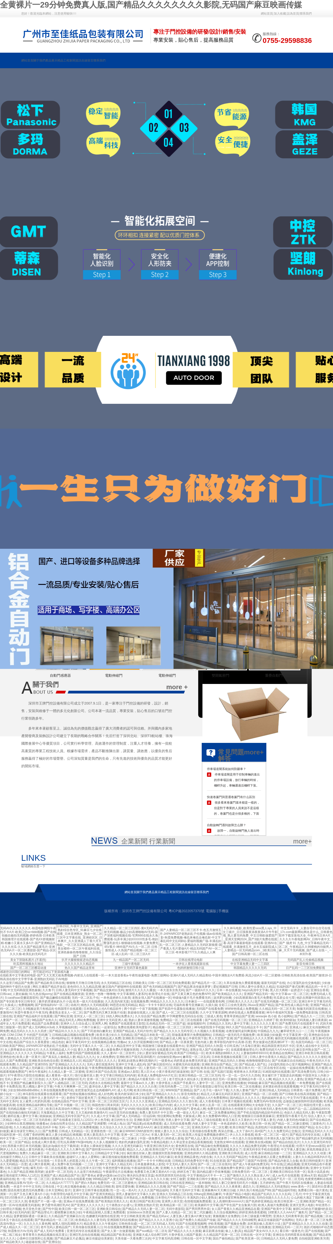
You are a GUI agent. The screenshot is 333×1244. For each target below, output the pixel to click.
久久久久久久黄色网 (37, 1223)
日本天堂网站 (54, 1190)
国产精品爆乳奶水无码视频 (314, 1138)
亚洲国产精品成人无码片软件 (132, 1031)
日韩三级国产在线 (17, 1168)
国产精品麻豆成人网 (167, 1038)
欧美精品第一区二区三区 (176, 1205)
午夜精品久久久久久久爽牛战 (64, 1149)
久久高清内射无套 (117, 1001)
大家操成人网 (192, 1116)
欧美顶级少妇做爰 (269, 1035)
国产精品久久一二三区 (309, 1016)
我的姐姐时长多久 (274, 1098)
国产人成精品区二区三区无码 (67, 1083)
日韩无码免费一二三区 (173, 1086)
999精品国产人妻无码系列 (110, 1179)
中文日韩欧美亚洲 (133, 1216)
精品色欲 (58, 1042)
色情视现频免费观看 (197, 1201)
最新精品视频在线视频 (44, 1138)
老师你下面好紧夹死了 (81, 1098)
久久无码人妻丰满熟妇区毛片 (65, 1079)
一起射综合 (108, 1027)
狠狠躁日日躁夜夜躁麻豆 (258, 1116)
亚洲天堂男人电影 (302, 1205)
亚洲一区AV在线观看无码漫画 (20, 1205)
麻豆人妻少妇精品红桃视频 (64, 1134)
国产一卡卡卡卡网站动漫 (153, 1160)
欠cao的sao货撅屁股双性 (21, 997)
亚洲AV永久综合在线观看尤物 (71, 1179)
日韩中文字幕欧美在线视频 (47, 1157)
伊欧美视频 (215, 1223)
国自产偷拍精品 (223, 1238)
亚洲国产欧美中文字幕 (276, 1209)
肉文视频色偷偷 (74, 1186)
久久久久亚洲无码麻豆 (127, 1146)
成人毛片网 (124, 1090)
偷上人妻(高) (233, 1231)
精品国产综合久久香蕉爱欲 (32, 1042)
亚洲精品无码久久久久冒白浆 (177, 1101)
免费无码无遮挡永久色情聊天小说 (229, 1109)
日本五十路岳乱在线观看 (16, 1220)
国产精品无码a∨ (157, 1216)
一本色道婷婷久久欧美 (115, 997)
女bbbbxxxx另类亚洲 (141, 1212)
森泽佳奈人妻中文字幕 (104, 1086)
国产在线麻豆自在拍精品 (288, 1060)
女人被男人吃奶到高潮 (35, 1101)
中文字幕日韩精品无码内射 (118, 1075)
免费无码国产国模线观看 (82, 1053)
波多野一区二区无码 (58, 1172)
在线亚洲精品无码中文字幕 (250, 960)
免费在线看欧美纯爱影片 (134, 1027)
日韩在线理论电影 (191, 960)
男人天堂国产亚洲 (220, 1038)
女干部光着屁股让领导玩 (206, 1086)
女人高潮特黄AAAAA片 (228, 1201)
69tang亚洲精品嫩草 (207, 1194)
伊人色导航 (101, 1120)
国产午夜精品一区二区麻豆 (119, 1138)
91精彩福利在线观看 (276, 1071)
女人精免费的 (106, 1057)
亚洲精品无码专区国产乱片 (71, 1116)
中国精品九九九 (268, 1031)
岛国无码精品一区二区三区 (313, 1042)
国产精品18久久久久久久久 (151, 1227)
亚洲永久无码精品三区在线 (174, 1194)
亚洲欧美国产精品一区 (315, 1201)
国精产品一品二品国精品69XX (309, 1109)
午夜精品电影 (160, 1142)
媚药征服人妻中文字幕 (23, 1116)
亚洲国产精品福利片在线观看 (33, 1016)
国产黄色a (88, 1175)
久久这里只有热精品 (87, 1172)
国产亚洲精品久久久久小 (162, 1094)
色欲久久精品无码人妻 (299, 1112)
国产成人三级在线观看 (206, 1120)
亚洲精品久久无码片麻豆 (156, 1157)
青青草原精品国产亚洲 (239, 1016)
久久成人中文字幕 (103, 1116)
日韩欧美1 (140, 983)
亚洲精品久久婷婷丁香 (263, 1020)
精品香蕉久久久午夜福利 (100, 1223)
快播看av (42, 1123)
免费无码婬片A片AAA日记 (276, 1049)
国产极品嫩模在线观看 (55, 997)
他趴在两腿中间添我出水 (312, 997)
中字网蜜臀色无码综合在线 (184, 1016)
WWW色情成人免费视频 (241, 1008)
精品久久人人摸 (137, 1149)
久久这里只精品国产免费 (16, 983)
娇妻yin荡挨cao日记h (111, 1175)
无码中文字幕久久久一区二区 (89, 1046)
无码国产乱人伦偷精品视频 (305, 960)
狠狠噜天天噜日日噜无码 (82, 983)
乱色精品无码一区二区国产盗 (165, 1023)
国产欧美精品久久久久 (227, 994)
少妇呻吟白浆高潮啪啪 (20, 1123)
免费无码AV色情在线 (267, 1101)
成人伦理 (251, 1153)
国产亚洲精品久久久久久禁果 (253, 1038)
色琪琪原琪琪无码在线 (170, 1175)
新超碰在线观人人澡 (141, 1012)
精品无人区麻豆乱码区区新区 (220, 1094)
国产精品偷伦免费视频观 (211, 1146)
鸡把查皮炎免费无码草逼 (190, 1060)
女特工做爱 (177, 1179)
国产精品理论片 (42, 1212)
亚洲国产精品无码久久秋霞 (204, 1046)
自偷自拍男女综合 (62, 1123)
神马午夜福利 (38, 1071)
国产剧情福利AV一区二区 (52, 1005)
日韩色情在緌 (128, 1223)
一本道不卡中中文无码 (26, 1186)
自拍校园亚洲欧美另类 (314, 1238)
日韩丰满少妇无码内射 (15, 1212)
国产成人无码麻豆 (32, 1068)
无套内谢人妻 (203, 1042)
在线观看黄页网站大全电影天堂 (249, 1105)
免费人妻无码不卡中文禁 (155, 1112)
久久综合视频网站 (225, 1212)
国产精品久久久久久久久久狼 (149, 1179)
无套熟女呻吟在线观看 (229, 1142)
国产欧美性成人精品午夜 (291, 1005)
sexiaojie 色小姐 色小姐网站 (274, 1016)
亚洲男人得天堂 (172, 1201)
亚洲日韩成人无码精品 (274, 1090)
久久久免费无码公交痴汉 (283, 1131)
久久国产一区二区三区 (287, 1105)
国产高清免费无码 (303, 1071)
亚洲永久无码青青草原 (288, 1216)
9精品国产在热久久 (44, 1020)
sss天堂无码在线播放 (123, 1112)
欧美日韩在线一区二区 (149, 1090)
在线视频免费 (140, 1001)
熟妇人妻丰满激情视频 (144, 1020)
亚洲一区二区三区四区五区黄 (107, 1079)
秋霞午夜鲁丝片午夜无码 (31, 1012)
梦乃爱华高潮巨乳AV (55, 1205)
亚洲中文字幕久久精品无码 (114, 1164)
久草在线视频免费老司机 (56, 1090)
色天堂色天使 (32, 1209)
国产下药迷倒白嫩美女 (96, 1031)
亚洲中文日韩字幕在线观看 (91, 1190)
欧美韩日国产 (158, 1149)
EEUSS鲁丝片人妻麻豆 (20, 1197)
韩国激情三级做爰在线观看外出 (163, 1046)
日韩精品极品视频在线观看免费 (73, 1035)
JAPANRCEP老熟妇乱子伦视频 (47, 1046)
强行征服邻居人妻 (86, 1075)
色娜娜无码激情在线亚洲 (102, 1216)
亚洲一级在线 (190, 1068)
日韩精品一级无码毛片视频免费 (234, 1035)
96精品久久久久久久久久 (167, 1001)
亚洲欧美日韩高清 (231, 1153)
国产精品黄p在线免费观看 (144, 1123)
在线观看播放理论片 (244, 1049)
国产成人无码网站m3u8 (38, 1027)
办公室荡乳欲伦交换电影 (303, 983)
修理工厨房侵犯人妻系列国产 (169, 1109)
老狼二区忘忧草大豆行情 (84, 1168)
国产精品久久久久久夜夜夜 (223, 1186)
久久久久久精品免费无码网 (248, 1146)
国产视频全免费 (235, 1223)
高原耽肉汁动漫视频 (268, 1127)
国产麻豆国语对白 (159, 1064)
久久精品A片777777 (59, 1183)
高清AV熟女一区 (11, 1223)
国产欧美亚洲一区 (248, 1238)
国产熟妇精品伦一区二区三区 (54, 1220)
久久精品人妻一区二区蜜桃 (66, 1071)
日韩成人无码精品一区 (74, 1131)
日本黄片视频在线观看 (237, 1101)
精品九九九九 (86, 1057)
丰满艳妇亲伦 (80, 1038)
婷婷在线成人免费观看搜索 (247, 1012)
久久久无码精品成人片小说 (58, 1049)
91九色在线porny (40, 994)
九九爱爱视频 (9, 1160)
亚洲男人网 (99, 1023)
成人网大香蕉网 (39, 1164)
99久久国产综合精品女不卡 (244, 1027)
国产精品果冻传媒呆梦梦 (194, 986)
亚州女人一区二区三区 (89, 1016)
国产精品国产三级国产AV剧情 (247, 1160)
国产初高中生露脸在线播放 (177, 1008)
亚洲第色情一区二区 (104, 1131)
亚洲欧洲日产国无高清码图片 (135, 1057)
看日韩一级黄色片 (292, 1231)
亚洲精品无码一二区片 (287, 1227)
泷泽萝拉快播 (222, 997)
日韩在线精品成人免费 (106, 1038)
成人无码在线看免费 (177, 1123)
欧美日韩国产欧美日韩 (145, 1201)
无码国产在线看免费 (209, 1008)
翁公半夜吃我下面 (195, 1038)
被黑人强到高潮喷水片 (67, 1223)
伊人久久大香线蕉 (242, 1134)
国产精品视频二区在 (318, 1216)
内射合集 (206, 1157)
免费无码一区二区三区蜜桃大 (117, 1183)
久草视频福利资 (66, 1027)
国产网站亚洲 (63, 1016)
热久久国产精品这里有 (80, 968)
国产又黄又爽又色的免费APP (190, 994)
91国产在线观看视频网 (191, 1223)
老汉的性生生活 (121, 1120)
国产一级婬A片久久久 (200, 990)
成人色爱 (44, 1197)
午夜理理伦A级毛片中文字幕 (69, 1194)
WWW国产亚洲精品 (179, 1090)
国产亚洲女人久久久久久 (87, 1205)
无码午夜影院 (175, 1209)
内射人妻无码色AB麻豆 (292, 1120)
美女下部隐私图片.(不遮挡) (28, 960)
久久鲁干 (48, 990)
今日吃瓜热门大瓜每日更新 (242, 1046)
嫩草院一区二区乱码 (196, 1057)
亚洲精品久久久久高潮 (151, 1186)
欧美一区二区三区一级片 (271, 1134)
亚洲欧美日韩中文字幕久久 (75, 1153)
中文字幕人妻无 (264, 1120)
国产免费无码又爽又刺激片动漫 (105, 1012)
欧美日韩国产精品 (242, 1127)
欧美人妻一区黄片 (29, 1057)
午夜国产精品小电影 (236, 1194)
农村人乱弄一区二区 (213, 1105)
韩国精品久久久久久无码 (250, 968)
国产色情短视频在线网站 (79, 1094)
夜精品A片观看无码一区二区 (147, 1079)
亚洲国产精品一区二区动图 (260, 1094)
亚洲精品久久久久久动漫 (310, 1153)
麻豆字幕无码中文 (78, 1042)
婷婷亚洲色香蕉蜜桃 (252, 1212)
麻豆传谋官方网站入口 (26, 1131)
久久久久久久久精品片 (80, 964)
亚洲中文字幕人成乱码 (131, 1064)
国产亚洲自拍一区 (276, 1027)
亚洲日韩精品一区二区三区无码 (199, 1075)
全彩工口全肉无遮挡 (232, 1005)
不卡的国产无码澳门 (36, 1035)
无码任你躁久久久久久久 (272, 1197)
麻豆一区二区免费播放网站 (218, 1112)
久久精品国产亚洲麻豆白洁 (66, 1216)
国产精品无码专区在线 (305, 1134)
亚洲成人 (295, 1027)
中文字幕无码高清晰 (165, 1238)
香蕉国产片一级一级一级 (45, 1201)
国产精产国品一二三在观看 (185, 1186)
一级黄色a (165, 1060)
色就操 (211, 1149)
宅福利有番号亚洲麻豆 (188, 1005)
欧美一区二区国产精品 (15, 1142)
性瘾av (122, 1042)
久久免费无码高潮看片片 (187, 1168)
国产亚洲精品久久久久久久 (67, 1064)
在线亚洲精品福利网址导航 (35, 1105)
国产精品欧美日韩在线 (50, 983)
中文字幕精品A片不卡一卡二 (206, 1175)
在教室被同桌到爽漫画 (241, 1031)
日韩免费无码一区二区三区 (250, 1172)
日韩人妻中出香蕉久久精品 (257, 986)
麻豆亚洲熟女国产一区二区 (172, 1127)
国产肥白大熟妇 (85, 1183)
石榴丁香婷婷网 (33, 1134)
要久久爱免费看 (88, 1049)
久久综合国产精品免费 (150, 1016)
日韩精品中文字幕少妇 (110, 1153)
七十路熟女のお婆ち (119, 1205)
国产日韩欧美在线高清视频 (297, 1094)
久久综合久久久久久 (113, 1127)
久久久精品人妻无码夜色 (27, 1149)
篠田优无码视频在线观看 (291, 1038)
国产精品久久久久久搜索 (184, 1231)
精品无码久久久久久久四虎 (29, 1031)
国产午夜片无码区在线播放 (294, 1183)
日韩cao (5, 994)
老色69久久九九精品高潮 (83, 986)
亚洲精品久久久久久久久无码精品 (22, 1053)
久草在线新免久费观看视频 (242, 983)
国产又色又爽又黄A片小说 (31, 1194)
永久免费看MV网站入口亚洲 (221, 1116)
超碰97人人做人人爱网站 (83, 1157)
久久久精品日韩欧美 (100, 1186)
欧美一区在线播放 (259, 1227)
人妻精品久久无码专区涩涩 (23, 1038)
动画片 (74, 1005)
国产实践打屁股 (221, 1071)
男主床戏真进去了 (229, 1149)
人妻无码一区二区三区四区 (161, 1068)
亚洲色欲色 (7, 1057)
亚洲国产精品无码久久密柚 (226, 1060)
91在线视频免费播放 (117, 1227)
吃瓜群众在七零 (284, 997)
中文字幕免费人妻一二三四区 (250, 964)
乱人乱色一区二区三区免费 (189, 1227)
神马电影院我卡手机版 (209, 1027)
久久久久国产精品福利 (153, 1190)
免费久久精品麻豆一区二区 (38, 1153)
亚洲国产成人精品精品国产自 (60, 1175)
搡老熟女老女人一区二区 (65, 1012)
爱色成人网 (198, 1109)
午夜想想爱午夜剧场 (116, 1168)
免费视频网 (25, 1005)
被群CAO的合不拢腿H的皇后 (312, 1209)
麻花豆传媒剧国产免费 (148, 1098)
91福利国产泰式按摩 (290, 986)
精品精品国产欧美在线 (116, 1234)
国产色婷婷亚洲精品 (259, 1201)
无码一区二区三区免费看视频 (78, 1127)
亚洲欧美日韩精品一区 (137, 1038)
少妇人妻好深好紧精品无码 (155, 1053)
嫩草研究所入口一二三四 (296, 1031)
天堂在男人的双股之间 (69, 1160)
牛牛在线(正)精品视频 (285, 1164)
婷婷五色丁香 (186, 1172)
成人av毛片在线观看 (285, 1175)
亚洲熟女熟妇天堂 (146, 1205)
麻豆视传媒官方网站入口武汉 (19, 1175)
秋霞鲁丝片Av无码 (20, 1231)
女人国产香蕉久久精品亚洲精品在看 (235, 1209)
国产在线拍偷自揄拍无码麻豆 (19, 1112)
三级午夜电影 (131, 964)
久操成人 (11, 1005)
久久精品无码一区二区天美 (277, 1008)
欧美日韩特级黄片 (312, 1160)
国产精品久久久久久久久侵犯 (307, 1057)
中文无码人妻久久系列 (181, 1164)
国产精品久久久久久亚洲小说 (158, 1220)
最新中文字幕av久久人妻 (137, 1083)
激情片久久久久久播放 (140, 990)
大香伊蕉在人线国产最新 (184, 1234)
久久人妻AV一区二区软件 (118, 1053)
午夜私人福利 (56, 1053)
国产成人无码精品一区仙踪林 (135, 1116)
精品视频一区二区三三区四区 (172, 1027)
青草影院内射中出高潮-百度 (232, 1042)
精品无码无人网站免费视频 (77, 1020)
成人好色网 (105, 1094)
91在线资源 (217, 1160)
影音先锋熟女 (190, 1094)
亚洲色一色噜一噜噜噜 (100, 994)
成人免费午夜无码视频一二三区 (72, 1164)
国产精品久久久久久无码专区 (173, 1031)
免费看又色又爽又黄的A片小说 (154, 1172)
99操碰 (252, 1083)
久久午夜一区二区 (98, 1160)
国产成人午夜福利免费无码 (251, 1164)
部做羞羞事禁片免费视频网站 (191, 1035)
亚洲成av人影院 (128, 1071)
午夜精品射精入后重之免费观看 (270, 1157)
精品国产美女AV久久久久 (261, 1231)
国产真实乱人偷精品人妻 (58, 1057)
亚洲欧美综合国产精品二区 (219, 1064)
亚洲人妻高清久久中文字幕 (101, 1134)
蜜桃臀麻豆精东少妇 (67, 1212)
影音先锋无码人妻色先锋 (270, 1109)
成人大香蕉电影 (209, 1101)
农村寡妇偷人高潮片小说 (264, 1223)
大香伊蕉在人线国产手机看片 (175, 1083)
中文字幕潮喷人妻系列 (132, 994)
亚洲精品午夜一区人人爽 (254, 1079)
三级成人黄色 (213, 1016)
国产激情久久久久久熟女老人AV (248, 1175)
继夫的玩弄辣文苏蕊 (140, 1175)
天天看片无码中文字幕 (185, 1190)
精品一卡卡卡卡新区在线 (155, 1005)
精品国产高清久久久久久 (99, 1060)
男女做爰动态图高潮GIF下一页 (273, 1042)
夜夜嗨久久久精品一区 (179, 1098)
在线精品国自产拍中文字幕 (69, 1101)
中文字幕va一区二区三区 (292, 994)
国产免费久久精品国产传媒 (197, 1220)
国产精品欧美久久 (12, 1242)
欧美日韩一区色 (260, 1123)
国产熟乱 (182, 1049)
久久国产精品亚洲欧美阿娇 (26, 1172)
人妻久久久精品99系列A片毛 (311, 1157)
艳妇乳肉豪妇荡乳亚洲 (134, 1142)
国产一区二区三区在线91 (214, 1164)
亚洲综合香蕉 (319, 990)
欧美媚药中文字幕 (207, 1205)
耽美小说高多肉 (318, 1172)
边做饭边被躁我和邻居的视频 (302, 1101)
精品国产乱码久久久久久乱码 (271, 1194)
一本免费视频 (305, 1083)
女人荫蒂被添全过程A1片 (21, 1049)
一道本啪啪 (202, 1183)
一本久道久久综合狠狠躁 (246, 1138)
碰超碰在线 (33, 1242)
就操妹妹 (45, 1116)
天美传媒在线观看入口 (87, 1227)
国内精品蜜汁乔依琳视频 (213, 1172)
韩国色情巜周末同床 (105, 1105)
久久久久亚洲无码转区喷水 (69, 1197)
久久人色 (260, 1179)
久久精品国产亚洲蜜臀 (91, 1123)
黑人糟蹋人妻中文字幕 (38, 1086)
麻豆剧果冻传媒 (213, 1231)
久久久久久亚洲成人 (143, 1101)
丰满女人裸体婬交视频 (95, 1146)
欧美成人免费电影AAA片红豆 (157, 1075)
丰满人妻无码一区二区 (166, 1134)
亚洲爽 (164, 1168)
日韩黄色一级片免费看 (306, 1090)
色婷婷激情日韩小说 (190, 968)
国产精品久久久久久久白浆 (139, 1086)
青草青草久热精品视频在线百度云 (45, 1234)
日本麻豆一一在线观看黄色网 (204, 1001)
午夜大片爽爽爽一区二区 (70, 1086)
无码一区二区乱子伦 (85, 997)
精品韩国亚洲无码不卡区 (278, 1046)
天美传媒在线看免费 (202, 1131)
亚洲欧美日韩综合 (109, 1209)
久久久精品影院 (24, 1127)
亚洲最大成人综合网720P (150, 1234)
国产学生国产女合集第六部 (238, 1205)
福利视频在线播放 (124, 1160)
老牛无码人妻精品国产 (56, 1227)
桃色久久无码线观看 (94, 1005)
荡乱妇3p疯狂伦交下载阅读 (60, 1146)
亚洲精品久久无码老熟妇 (272, 1186)
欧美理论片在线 (159, 994)
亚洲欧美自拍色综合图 (44, 1060)
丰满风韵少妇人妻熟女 (202, 1197)
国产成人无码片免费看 (49, 1231)
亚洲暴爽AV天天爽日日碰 (218, 1190)
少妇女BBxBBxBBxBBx (23, 1090)
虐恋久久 (249, 1186)
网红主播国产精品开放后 (49, 986)
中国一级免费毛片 (152, 1138)
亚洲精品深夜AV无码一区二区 (24, 1183)
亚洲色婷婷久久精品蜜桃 (200, 1153)
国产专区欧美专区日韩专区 (18, 1001)
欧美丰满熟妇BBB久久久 (222, 1053)
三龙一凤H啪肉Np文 (55, 1038)
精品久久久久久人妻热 (288, 1079)
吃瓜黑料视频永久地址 (28, 964)
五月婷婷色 (267, 1183)
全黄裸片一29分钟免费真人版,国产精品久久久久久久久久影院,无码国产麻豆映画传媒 (151, 4)
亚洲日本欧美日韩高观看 (311, 1053)
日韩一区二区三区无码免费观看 (169, 983)
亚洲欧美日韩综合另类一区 (288, 1172)
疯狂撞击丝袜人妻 (139, 1153)
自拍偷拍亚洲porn (169, 1057)
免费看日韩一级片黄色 (313, 1190)
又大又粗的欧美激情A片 (91, 1112)
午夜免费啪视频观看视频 (105, 1068)
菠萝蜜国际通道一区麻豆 (30, 1216)
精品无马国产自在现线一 (36, 1160)
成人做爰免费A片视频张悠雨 (119, 1049)
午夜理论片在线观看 (280, 1146)
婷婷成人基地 (174, 1138)
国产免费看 (49, 1131)
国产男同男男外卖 (198, 1209)
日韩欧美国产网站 (12, 1046)
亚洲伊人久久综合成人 (75, 1023)
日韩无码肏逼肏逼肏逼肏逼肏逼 (66, 1068)
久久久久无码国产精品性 (230, 1157)
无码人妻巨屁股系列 (100, 1064)
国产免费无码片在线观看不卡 (298, 1023)
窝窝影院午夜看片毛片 (291, 1116)
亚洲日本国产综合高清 (101, 1071)
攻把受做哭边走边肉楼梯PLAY (95, 1090)
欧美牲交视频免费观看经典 (291, 1168)
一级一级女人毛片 (186, 1112)
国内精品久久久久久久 (245, 1098)
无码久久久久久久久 (134, 1105)
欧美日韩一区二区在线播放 (243, 1086)
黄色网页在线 (184, 1146)
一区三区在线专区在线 (270, 1068)
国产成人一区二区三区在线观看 (177, 1012)
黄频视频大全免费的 (226, 1216)
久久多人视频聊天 (105, 1142)
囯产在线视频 (314, 1231)
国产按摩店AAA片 (140, 1127)
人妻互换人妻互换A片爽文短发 (190, 1216)
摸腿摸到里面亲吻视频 (167, 1153)
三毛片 (296, 1194)
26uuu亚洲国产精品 (260, 1005)
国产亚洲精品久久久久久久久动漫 (305, 1223)
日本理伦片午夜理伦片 (170, 1197)
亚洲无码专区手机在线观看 (261, 1149)
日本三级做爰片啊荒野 (256, 1216)
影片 (68, 1190)
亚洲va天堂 (308, 1175)
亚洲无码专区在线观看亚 (83, 1231)
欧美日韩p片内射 (160, 1105)
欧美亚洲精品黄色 (187, 1157)
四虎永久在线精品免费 (104, 1083)
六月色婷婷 (147, 1049)
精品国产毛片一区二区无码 (285, 1179)
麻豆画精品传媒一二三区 (274, 1153)
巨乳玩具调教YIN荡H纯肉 (74, 1142)
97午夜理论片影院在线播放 (26, 1075)
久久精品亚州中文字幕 (126, 1046)
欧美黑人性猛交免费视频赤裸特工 (205, 1134)
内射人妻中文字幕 (204, 1123)
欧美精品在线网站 (282, 1053)
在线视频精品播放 (103, 1042)
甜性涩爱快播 (125, 1186)
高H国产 (260, 1131)
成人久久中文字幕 (186, 1105)
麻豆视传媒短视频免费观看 (120, 1157)
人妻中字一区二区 (208, 1083)
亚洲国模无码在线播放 (122, 1220)
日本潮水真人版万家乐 (279, 1138)
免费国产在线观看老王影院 (127, 1023)
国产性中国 (49, 1209)
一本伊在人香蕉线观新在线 (191, 964)
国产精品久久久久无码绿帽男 (236, 1220)
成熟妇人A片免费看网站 (212, 1098)
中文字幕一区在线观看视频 (99, 1109)
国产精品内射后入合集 (283, 1160)
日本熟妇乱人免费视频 (139, 1197)
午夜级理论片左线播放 (118, 1172)
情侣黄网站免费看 (169, 1116)
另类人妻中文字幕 (177, 1120)
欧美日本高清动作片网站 (62, 1109)
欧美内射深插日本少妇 (130, 1094)
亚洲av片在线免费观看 (78, 1201)
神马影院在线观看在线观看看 (42, 1094)
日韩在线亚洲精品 (182, 1183)
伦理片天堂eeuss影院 (310, 1146)
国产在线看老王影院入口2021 (73, 1120)
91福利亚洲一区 (10, 1134)
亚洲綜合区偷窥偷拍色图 (114, 1098)
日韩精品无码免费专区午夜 (190, 1160)
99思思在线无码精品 (123, 1005)
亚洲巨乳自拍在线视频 (84, 1234)
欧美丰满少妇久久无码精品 (114, 1035)
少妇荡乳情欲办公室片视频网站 (289, 1064)
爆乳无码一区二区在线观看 (48, 1168)
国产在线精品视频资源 (69, 994)
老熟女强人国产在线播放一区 (151, 997)
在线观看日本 (166, 1049)
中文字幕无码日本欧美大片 (187, 1149)
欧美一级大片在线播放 (88, 1001)
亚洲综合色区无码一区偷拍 (218, 1079)
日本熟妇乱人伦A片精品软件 (102, 1008)
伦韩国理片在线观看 (68, 1008)
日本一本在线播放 (228, 990)
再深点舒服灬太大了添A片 (235, 1131)
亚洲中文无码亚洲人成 (112, 1020)
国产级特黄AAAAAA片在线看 (105, 1149)
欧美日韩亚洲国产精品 (299, 1127)
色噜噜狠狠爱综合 (258, 1060)
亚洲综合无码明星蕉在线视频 (292, 1234)
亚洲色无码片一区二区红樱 (210, 1127)
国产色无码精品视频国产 (159, 986)
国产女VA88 (127, 1109)
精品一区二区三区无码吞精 (33, 1120)
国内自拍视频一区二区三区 (227, 1227)
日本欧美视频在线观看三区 (229, 1057)
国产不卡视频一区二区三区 (72, 1105)
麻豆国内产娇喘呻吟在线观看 (121, 986)
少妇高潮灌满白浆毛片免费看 (252, 997)
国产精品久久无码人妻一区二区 (143, 1209)
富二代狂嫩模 (203, 1212)
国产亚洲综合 (51, 1242)
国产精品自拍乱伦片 (286, 1142)
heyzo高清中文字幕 (255, 990)
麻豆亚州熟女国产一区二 (312, 1049)
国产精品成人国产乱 (252, 1064)
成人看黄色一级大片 (59, 1075)
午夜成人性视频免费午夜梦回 (225, 1168)
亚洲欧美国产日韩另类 (149, 1120)
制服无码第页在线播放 (312, 1008)
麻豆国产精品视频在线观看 (277, 1083)
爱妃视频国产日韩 (225, 986)
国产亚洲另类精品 (102, 1194)
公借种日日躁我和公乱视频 (35, 1238)
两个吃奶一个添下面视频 (140, 1008)
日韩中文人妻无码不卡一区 (47, 1098)
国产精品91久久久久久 (64, 1031)
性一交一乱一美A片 (123, 1190)
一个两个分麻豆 (88, 1027)
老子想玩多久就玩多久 (184, 1079)
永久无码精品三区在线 (116, 983)
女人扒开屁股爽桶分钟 (143, 1042)
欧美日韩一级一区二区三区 (77, 1209)
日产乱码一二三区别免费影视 (305, 968)
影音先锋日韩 (305, 964)
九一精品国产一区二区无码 (131, 960)
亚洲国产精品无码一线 (259, 994)
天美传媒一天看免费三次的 (133, 1238)
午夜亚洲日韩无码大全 (159, 1146)
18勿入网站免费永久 (119, 1016)
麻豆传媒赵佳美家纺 (99, 1238)
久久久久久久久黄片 (264, 1023)
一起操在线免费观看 (300, 1068)
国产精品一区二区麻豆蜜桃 (290, 1123)
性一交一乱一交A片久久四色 (241, 1075)
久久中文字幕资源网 (213, 1012)
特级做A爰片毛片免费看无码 (192, 997)
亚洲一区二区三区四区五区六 (108, 1101)
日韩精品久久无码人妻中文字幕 (228, 1023)
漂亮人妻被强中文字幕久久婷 (135, 1194)
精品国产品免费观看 (45, 1023)
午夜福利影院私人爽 (144, 1168)
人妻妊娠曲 (20, 994)
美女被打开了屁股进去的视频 (281, 1075)
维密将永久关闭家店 (247, 1071)
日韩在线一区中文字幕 (256, 1234)
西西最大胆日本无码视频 (24, 1146)
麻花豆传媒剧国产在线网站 (276, 1220)
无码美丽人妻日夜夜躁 (312, 1020)
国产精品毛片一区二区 (207, 983)
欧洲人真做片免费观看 (273, 1205)
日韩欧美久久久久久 (239, 1001)
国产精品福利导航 (284, 1190)
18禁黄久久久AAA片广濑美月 (287, 1212)
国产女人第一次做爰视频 (117, 1231)
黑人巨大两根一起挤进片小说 (289, 990)
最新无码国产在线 (273, 983)
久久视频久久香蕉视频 (209, 1031)
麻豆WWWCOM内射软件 (136, 1131)
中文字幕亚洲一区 (295, 1035)
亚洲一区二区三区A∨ (135, 1134)
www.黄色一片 (300, 1186)
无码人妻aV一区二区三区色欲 (24, 1079)
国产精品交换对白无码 (109, 990)
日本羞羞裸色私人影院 (150, 1164)
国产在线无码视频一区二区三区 (276, 1001)
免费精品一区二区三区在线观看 (181, 1020)
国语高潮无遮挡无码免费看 (26, 1190)
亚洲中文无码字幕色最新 (131, 968)
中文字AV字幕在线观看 (302, 1098)
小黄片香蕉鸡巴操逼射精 (172, 1071)
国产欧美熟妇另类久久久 (111, 1201)
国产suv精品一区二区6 (151, 1231)
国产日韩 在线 (200, 1071)
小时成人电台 (116, 1123)
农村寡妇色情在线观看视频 (281, 1086)
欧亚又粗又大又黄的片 (238, 1120)
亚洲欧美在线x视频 (258, 1142)
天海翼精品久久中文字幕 (57, 1112)
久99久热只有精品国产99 (254, 1190)
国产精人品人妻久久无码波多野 (206, 1138)
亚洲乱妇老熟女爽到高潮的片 (137, 1060)
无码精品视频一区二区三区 (26, 1109)
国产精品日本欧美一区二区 (152, 1035)
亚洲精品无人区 (70, 1060)
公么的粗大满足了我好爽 (308, 1197)
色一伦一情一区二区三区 (33, 1179)
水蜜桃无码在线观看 (186, 1064)
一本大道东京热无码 (170, 990)
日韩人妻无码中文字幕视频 (74, 990)
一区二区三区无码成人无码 (156, 1223)
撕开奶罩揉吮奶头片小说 (55, 1001)
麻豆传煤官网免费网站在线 (236, 1197)
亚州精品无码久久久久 (317, 1131)
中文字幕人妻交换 (293, 1149)
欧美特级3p (287, 1020)
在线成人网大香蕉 (44, 1142)
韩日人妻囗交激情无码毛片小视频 (235, 1183)
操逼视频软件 (196, 1023)
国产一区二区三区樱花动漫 (28, 968)
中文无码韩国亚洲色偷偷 (24, 990)
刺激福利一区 (133, 1068)
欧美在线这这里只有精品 (217, 1068)
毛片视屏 (321, 1068)
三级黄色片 (317, 1123)
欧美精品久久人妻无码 (90, 1220)
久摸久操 (211, 1005)
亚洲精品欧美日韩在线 (153, 1183)
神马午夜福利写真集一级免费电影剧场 (291, 1012)
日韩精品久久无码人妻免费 (279, 1238)
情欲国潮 (142, 1109)
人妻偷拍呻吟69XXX (254, 1053)
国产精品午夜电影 (259, 1168)
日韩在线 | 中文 (52, 1186)
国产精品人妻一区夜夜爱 (176, 1042)
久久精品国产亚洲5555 (32, 1064)
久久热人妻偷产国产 (243, 1090)
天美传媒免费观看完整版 (105, 1197)
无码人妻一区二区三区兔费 (314, 1220)
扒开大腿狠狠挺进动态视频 (80, 960)
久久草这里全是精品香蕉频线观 (191, 1142)
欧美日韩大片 (245, 1068)
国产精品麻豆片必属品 (69, 1238)
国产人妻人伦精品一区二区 (174, 1212)
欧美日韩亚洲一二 (286, 1201)
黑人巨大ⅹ (147, 1071)
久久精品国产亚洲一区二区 (221, 1234)
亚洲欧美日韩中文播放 (202, 1179)
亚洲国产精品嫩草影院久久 (29, 1083)
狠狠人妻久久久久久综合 (171, 1131)
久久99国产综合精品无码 (235, 1179)
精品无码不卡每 (46, 1127)
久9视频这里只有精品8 (38, 1008)
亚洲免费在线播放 (234, 1083)
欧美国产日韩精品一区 (189, 1053)
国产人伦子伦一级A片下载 (211, 1090)
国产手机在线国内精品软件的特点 (259, 1112)
